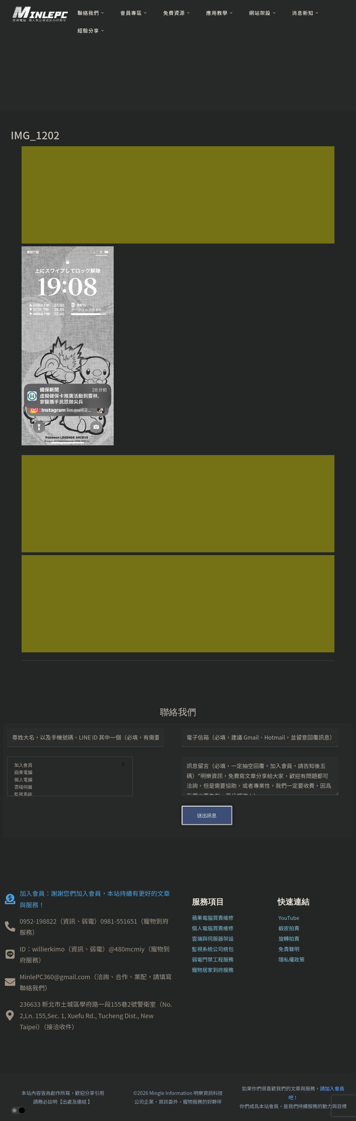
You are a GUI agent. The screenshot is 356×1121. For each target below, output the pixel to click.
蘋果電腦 (65, 772)
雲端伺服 (65, 787)
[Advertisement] (178, 195)
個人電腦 (65, 780)
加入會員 (65, 765)
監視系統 (65, 794)
